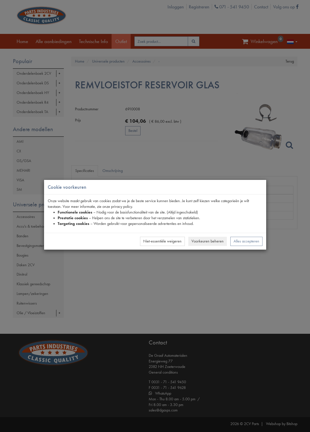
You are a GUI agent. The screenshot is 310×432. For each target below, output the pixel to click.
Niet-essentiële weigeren (162, 241)
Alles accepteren (246, 241)
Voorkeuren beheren (207, 241)
